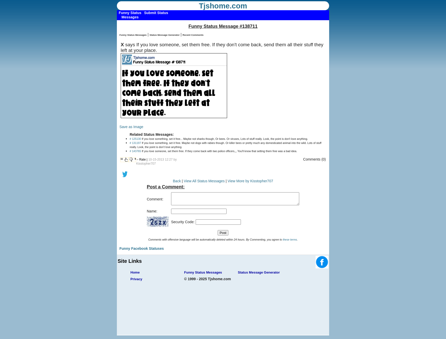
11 (121, 158)
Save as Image (131, 127)
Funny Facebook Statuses (141, 251)
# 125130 (135, 138)
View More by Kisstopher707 (250, 181)
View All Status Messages (204, 181)
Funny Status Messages (133, 35)
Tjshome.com (223, 6)
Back (177, 181)
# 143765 (135, 151)
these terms (290, 241)
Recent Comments (193, 35)
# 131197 (135, 142)
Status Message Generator (165, 35)
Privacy (136, 281)
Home (135, 275)
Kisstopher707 (146, 163)
